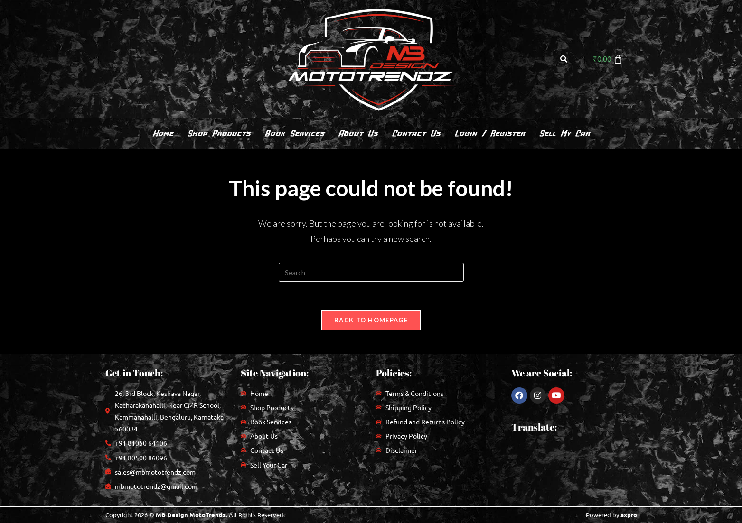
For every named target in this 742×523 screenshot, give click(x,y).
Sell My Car (564, 133)
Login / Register (489, 133)
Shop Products (218, 133)
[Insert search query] (371, 272)
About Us (357, 133)
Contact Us (416, 133)
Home (162, 133)
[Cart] (608, 59)
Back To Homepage (371, 320)
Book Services (294, 133)
